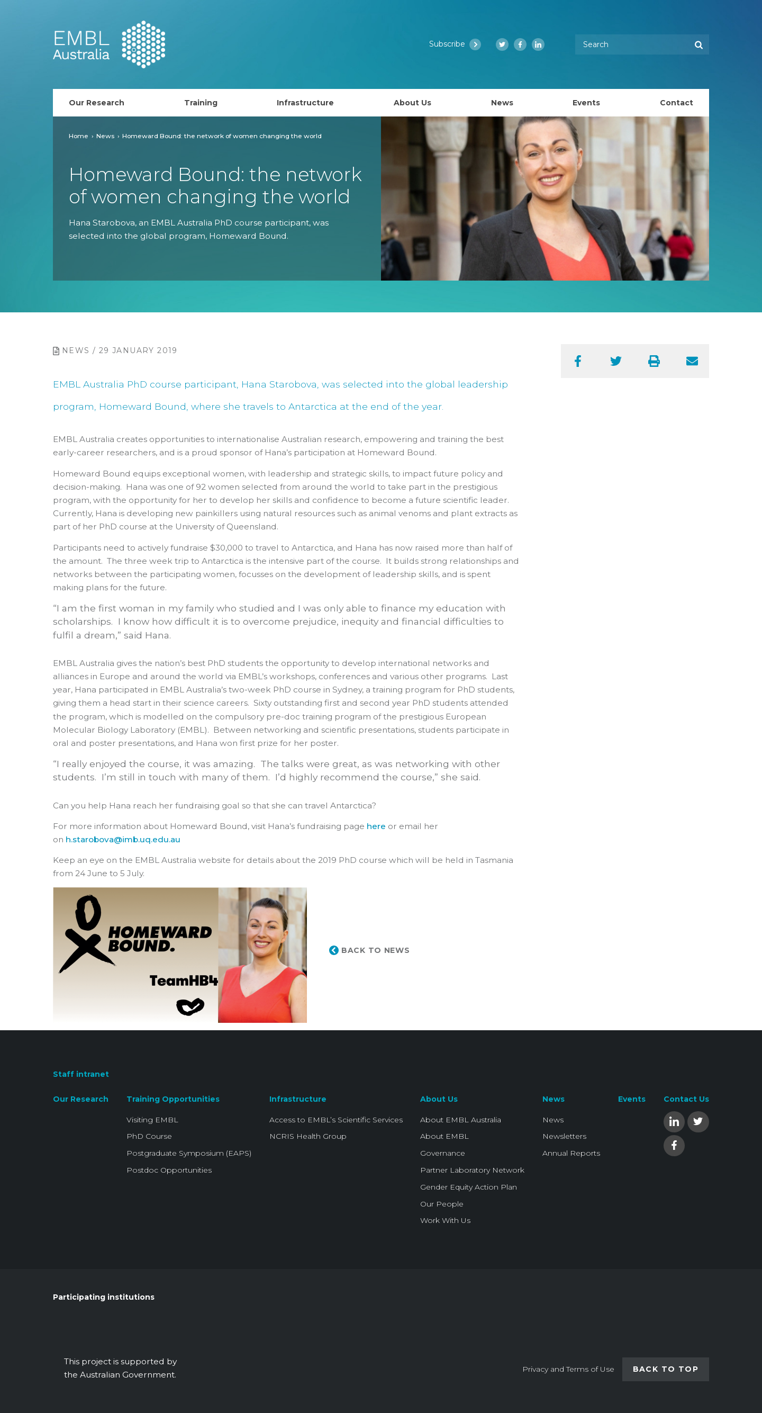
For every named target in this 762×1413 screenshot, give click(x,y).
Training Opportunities (173, 1099)
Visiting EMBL (152, 1119)
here (376, 826)
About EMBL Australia (460, 1119)
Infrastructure (297, 1099)
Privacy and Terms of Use (568, 1369)
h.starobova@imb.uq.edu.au (123, 839)
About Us (439, 1099)
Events (632, 1099)
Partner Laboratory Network (472, 1170)
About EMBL (444, 1136)
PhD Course (149, 1136)
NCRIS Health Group (308, 1136)
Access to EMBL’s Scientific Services (336, 1119)
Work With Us (445, 1220)
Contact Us (686, 1099)
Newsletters (564, 1136)
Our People (442, 1204)
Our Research (80, 1099)
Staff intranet (81, 1074)
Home (78, 136)
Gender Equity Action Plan (468, 1187)
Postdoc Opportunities (169, 1170)
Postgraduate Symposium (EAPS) (188, 1153)
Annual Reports (571, 1153)
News (105, 136)
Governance (442, 1153)
